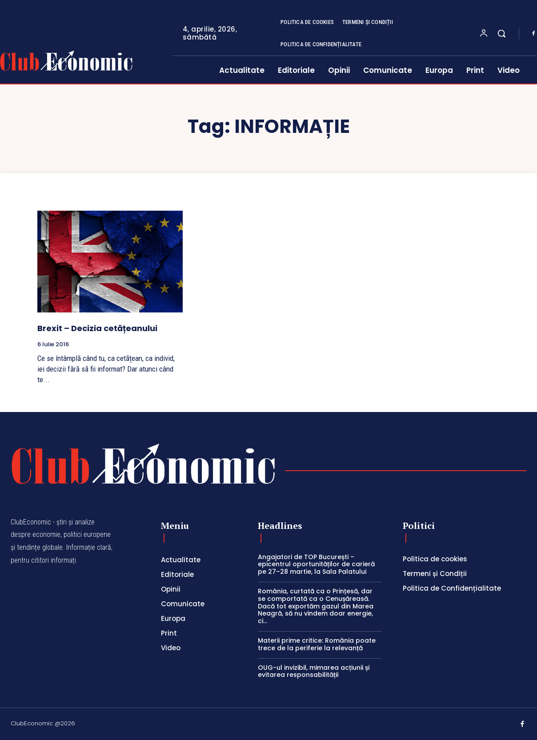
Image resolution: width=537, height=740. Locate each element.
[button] (501, 33)
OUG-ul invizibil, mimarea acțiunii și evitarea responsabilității (313, 671)
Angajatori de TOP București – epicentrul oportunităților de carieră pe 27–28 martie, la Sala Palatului (316, 564)
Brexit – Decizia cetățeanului (97, 328)
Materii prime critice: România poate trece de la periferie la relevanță (317, 644)
